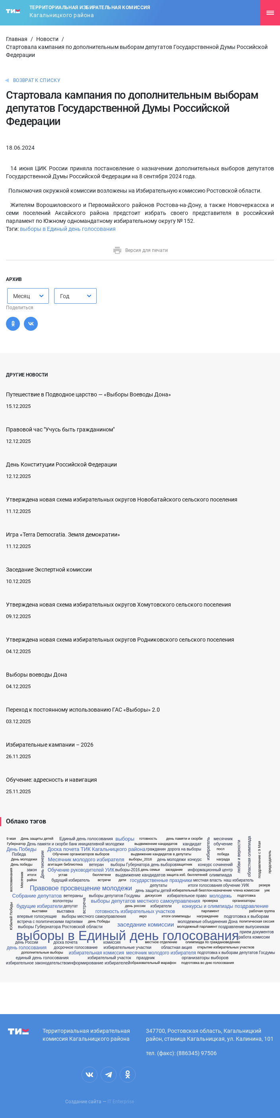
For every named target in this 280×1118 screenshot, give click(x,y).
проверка (210, 901)
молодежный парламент (197, 927)
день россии (135, 906)
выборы (124, 838)
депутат (70, 906)
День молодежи (24, 859)
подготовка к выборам (246, 916)
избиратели (160, 906)
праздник (145, 958)
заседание (174, 870)
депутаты (158, 886)
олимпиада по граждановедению (212, 942)
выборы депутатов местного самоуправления (145, 900)
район (32, 880)
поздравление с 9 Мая (259, 859)
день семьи (150, 870)
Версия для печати (140, 250)
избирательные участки (127, 947)
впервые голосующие (37, 917)
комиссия (112, 942)
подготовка (246, 896)
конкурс (195, 860)
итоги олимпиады (176, 916)
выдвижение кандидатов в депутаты (161, 854)
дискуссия (153, 896)
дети (122, 880)
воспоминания (11, 880)
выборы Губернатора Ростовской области (60, 927)
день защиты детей (153, 891)
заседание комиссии (145, 924)
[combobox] (28, 296)
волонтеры (63, 901)
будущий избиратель (70, 880)
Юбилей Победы (11, 916)
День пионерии (43, 864)
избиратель (208, 848)
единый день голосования (42, 958)
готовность (148, 839)
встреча (84, 906)
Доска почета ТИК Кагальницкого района (96, 849)
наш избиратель (239, 880)
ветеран (96, 865)
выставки (39, 911)
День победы (22, 864)
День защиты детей (37, 839)
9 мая (11, 839)
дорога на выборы (184, 849)
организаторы (243, 901)
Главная (16, 39)
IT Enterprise (120, 1101)
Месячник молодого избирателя (86, 859)
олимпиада (220, 875)
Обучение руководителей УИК (81, 870)
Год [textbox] (64, 296)
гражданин (155, 849)
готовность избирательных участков (135, 911)
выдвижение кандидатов (140, 875)
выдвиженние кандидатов (155, 844)
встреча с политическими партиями (50, 922)
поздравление (251, 906)
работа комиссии (254, 937)
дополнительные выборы (42, 952)
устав (63, 875)
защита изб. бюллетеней (186, 875)
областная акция (176, 948)
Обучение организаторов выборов (80, 854)
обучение (223, 844)
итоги (31, 875)
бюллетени (102, 875)
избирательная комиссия (96, 952)
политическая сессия (256, 921)
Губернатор (16, 844)
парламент (210, 911)
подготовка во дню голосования (207, 963)
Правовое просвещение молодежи (81, 888)
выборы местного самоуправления (94, 917)
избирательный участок (109, 958)
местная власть (207, 880)
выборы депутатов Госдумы (114, 896)
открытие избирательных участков (226, 947)
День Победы (21, 849)
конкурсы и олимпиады (207, 906)
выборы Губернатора (130, 865)
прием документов (257, 932)
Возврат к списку (36, 80)
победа (223, 854)
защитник (184, 864)
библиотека (73, 864)
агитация (55, 864)
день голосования (27, 947)
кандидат (192, 844)
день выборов (164, 865)
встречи (104, 880)
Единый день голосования (86, 839)
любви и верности (239, 856)
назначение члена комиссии (236, 890)
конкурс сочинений (215, 865)
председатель (270, 861)
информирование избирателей (99, 963)
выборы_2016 (140, 859)
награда (223, 859)
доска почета (65, 942)
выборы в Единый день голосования (68, 229)
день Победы (99, 921)
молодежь (220, 896)
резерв (264, 885)
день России (26, 942)
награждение (208, 916)
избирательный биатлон (192, 890)
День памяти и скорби (47, 844)
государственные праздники (161, 880)
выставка (65, 911)
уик (267, 890)
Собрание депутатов (37, 895)
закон (32, 870)
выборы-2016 (127, 870)
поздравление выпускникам (243, 927)
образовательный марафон (153, 963)
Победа (19, 855)
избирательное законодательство (37, 963)
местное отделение (161, 942)
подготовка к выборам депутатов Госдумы (236, 953)
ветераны (73, 896)
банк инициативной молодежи (96, 844)
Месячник (21, 880)
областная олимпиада (249, 856)
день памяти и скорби (184, 839)
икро (143, 916)
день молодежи (171, 860)
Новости (47, 39)
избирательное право (187, 896)
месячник (223, 839)
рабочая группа (261, 911)
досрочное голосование (75, 948)
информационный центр (210, 870)
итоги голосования (205, 886)
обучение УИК (236, 886)
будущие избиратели (40, 906)
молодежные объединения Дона (207, 922)
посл (221, 849)
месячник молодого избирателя (161, 952)
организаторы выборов (205, 958)
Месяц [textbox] (21, 296)
